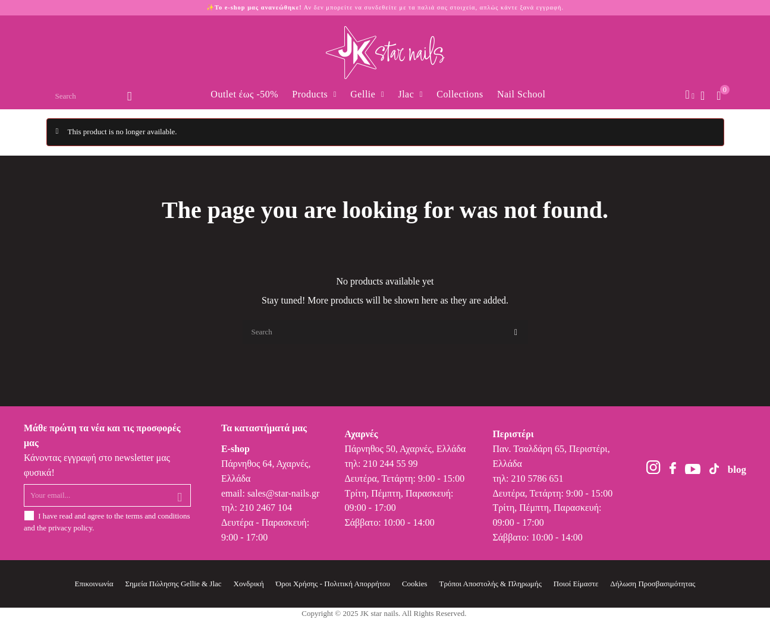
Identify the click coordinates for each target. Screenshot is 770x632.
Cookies (415, 583)
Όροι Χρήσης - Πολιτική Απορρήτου (333, 583)
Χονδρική (249, 583)
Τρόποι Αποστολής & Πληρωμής (490, 583)
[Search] (385, 332)
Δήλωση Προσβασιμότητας (652, 583)
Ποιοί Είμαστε (576, 583)
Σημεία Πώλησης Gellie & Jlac (173, 583)
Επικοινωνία (94, 583)
